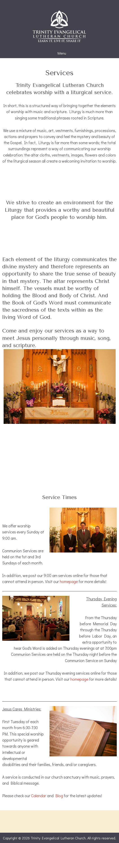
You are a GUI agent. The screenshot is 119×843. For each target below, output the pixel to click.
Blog (59, 795)
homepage (69, 581)
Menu (59, 53)
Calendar (38, 795)
